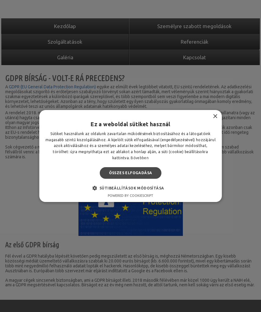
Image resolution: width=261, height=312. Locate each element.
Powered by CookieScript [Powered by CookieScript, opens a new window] (130, 195)
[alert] (130, 156)
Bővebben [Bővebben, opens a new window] (139, 158)
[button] (130, 188)
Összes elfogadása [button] (130, 173)
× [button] (215, 116)
